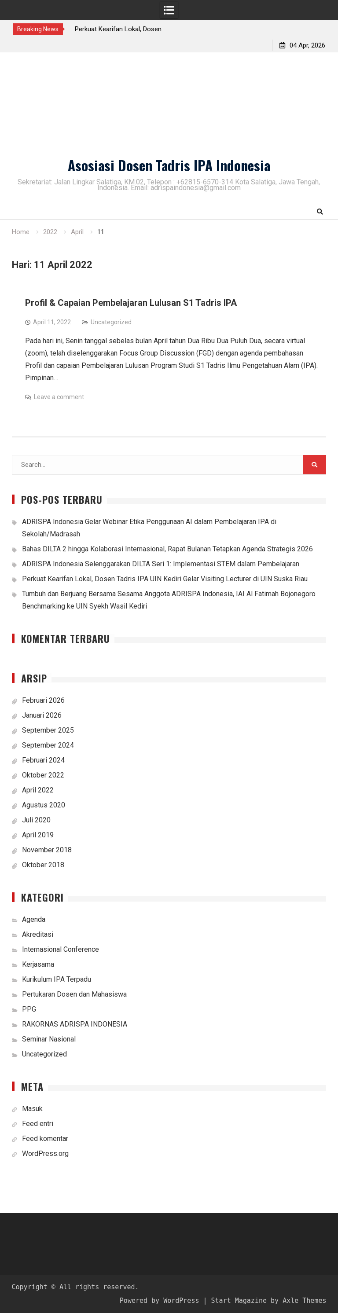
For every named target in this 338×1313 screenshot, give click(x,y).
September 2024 (48, 745)
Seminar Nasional (49, 1039)
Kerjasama (38, 964)
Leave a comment (59, 396)
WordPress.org (45, 1153)
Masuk (32, 1108)
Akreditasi (37, 934)
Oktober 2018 (43, 865)
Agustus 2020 (43, 805)
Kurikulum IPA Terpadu (56, 979)
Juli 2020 (36, 820)
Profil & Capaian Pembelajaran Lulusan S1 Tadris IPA (131, 302)
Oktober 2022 (43, 775)
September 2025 (48, 730)
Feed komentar (45, 1138)
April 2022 (38, 790)
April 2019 (38, 835)
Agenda (33, 919)
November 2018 (47, 850)
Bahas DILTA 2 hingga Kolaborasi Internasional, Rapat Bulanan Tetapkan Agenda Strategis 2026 (167, 549)
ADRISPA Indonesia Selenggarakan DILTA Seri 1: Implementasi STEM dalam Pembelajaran (160, 564)
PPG (29, 1009)
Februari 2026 (43, 700)
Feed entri (37, 1123)
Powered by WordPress (159, 1301)
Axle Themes (304, 1301)
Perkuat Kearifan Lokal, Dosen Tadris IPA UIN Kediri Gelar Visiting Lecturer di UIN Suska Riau (165, 579)
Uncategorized (111, 322)
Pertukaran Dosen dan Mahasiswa (74, 994)
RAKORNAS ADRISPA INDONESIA (74, 1024)
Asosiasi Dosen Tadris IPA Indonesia (169, 165)
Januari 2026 (42, 715)
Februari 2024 (43, 760)
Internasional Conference (60, 949)
